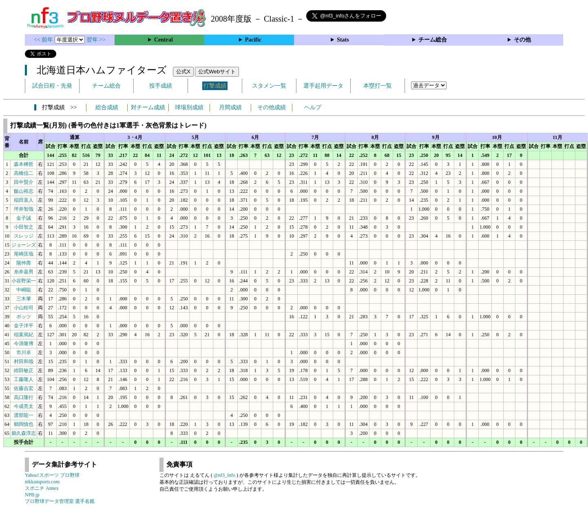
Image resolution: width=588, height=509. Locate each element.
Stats (343, 40)
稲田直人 (23, 200)
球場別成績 (189, 107)
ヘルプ (312, 107)
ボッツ (23, 317)
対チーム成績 (148, 107)
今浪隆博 (23, 343)
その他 (522, 40)
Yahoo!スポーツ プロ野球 (52, 475)
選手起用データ (323, 86)
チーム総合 (432, 40)
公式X (183, 71)
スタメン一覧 (269, 86)
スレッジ (23, 236)
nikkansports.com (42, 482)
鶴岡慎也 (23, 424)
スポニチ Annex (42, 488)
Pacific (253, 40)
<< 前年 (44, 40)
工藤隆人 (23, 379)
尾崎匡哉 (23, 254)
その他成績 (271, 107)
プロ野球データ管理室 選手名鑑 (60, 501)
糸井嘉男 (23, 272)
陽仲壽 (23, 263)
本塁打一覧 (377, 86)
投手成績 (160, 86)
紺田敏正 (23, 370)
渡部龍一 (23, 415)
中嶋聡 (23, 290)
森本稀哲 (23, 164)
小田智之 (23, 227)
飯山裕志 (23, 191)
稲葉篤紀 (23, 334)
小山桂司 (23, 308)
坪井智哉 (23, 209)
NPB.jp (32, 495)
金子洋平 (23, 325)
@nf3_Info (224, 475)
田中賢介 (23, 182)
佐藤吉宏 (23, 388)
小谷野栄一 (23, 281)
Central (163, 40)
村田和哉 (23, 361)
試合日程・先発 (52, 86)
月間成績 (230, 107)
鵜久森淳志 (23, 433)
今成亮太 (23, 406)
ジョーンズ (23, 245)
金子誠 (23, 218)
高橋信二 (23, 173)
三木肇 (23, 299)
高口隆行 (23, 397)
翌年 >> (96, 40)
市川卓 (23, 352)
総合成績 (106, 107)
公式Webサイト (217, 71)
